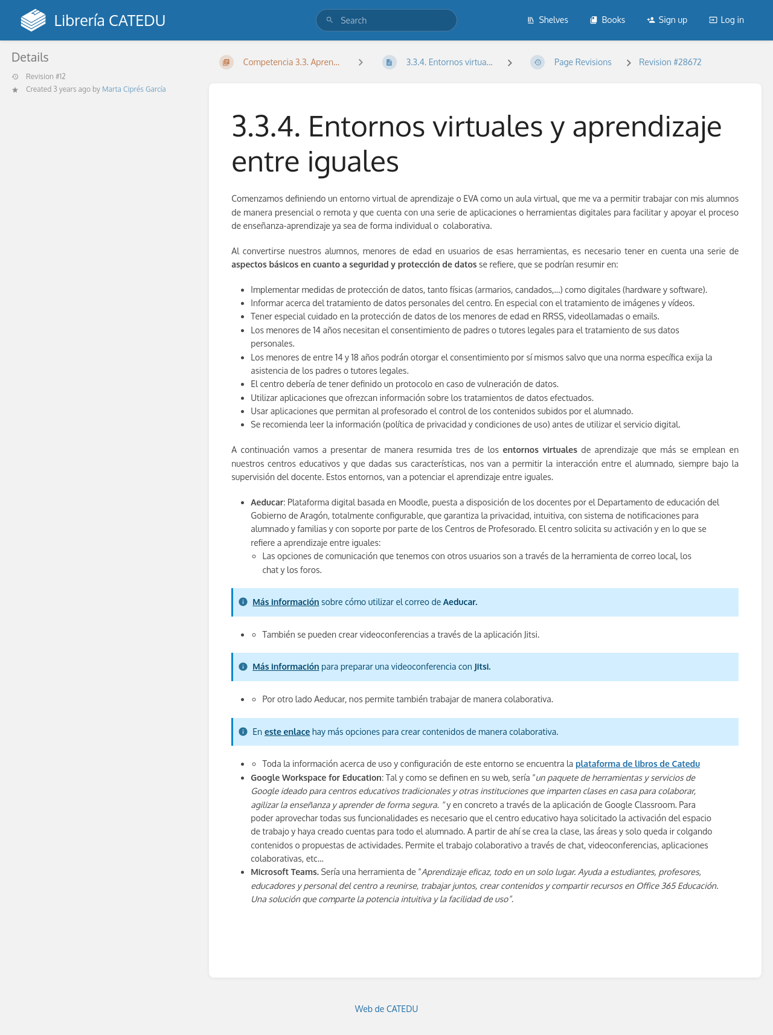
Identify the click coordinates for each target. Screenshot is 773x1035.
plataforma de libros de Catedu (638, 763)
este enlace (287, 731)
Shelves (547, 19)
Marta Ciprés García (134, 89)
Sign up (667, 19)
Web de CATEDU (387, 1009)
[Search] (330, 20)
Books (607, 19)
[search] (386, 20)
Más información (285, 602)
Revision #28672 (670, 62)
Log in (726, 19)
